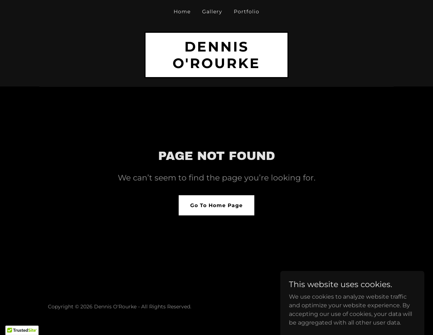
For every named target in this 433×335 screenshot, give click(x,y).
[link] (216, 66)
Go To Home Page (216, 205)
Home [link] (182, 11)
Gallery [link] (212, 11)
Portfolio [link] (246, 11)
